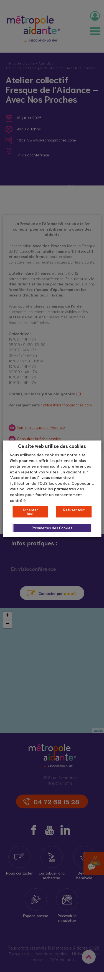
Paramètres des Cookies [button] (52, 527)
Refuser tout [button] (74, 509)
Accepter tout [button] (30, 511)
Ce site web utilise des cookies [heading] (52, 446)
